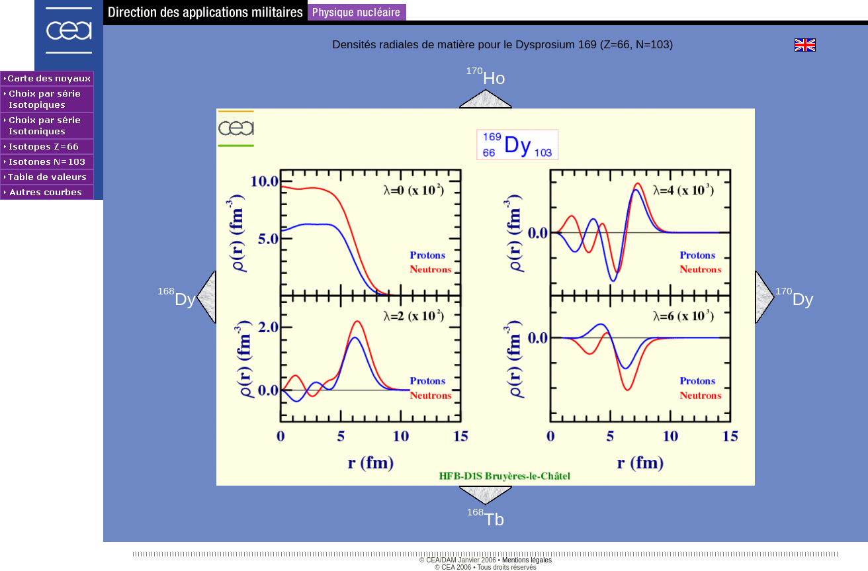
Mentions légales (527, 560)
